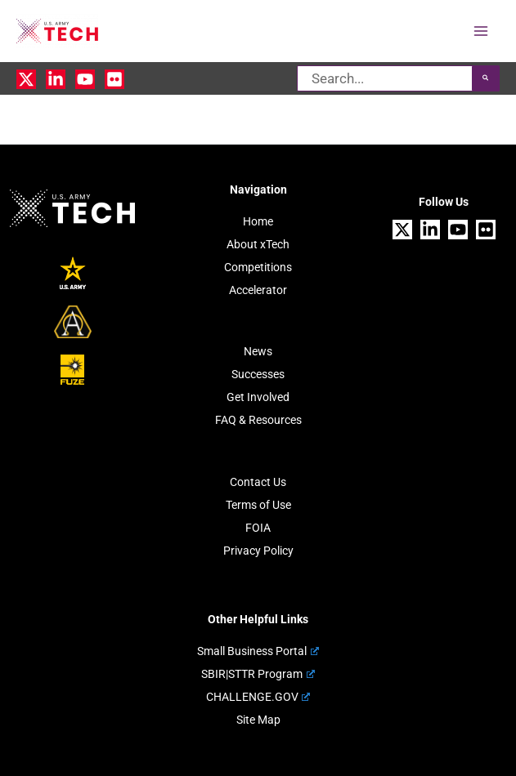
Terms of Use (258, 504)
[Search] (486, 78)
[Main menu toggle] (481, 31)
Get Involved (258, 397)
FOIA (258, 527)
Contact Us (258, 481)
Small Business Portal (257, 651)
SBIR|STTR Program (257, 673)
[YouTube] (85, 79)
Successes (258, 374)
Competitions (258, 267)
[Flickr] (114, 79)
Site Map (258, 719)
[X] (26, 79)
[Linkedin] (55, 79)
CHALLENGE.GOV (258, 696)
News (258, 351)
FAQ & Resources (258, 419)
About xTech (258, 244)
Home (258, 221)
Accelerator (258, 290)
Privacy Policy (258, 550)
